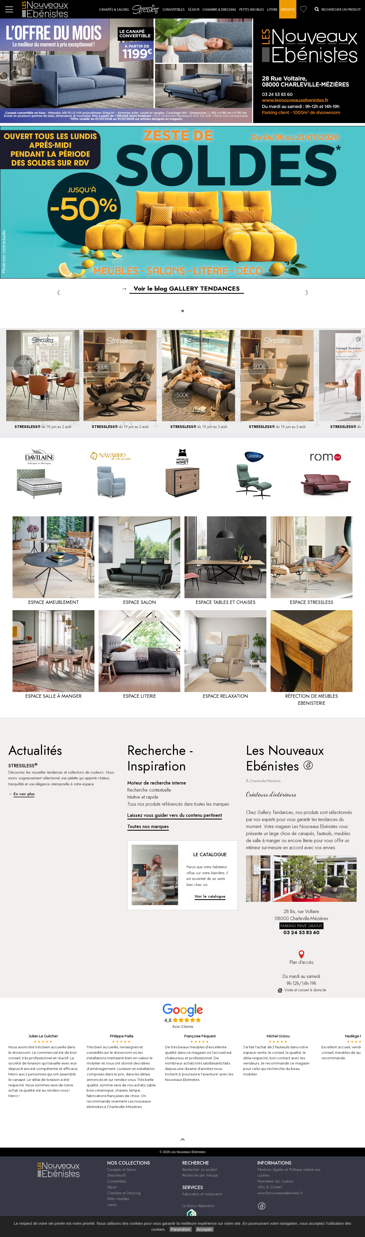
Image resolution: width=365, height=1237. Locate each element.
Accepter (204, 1229)
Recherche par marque (200, 1175)
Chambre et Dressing (124, 1193)
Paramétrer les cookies (275, 1181)
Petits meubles (118, 1199)
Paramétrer (181, 1229)
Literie (272, 9)
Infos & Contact (270, 1187)
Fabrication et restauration (202, 1194)
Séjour (193, 9)
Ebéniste (288, 9)
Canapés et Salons (121, 1169)
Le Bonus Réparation (198, 1206)
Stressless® (116, 1175)
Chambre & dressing (219, 9)
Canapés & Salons (114, 9)
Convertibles (174, 9)
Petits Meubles (251, 9)
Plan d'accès (301, 958)
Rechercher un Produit (338, 9)
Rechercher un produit (199, 1169)
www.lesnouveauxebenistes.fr (280, 1193)
